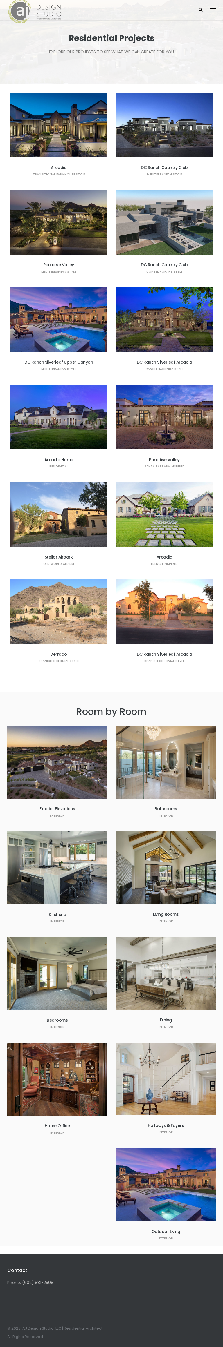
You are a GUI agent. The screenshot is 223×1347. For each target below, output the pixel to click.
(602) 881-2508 (37, 1283)
